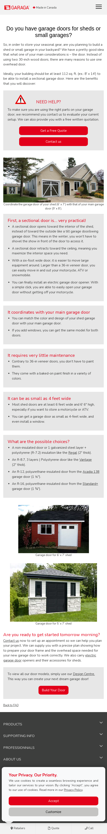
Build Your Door (53, 690)
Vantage (85, 459)
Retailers (17, 828)
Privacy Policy (73, 790)
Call (89, 828)
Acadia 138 (91, 472)
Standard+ (90, 484)
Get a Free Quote (53, 130)
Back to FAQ (11, 705)
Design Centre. (84, 674)
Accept (53, 801)
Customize (53, 812)
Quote (53, 828)
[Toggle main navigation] (99, 7)
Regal (72, 452)
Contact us (53, 141)
